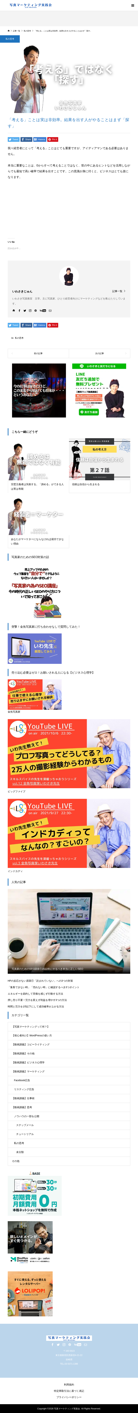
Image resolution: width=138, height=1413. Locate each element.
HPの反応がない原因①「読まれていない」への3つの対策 (40, 980)
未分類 (20, 1152)
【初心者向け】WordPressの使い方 (32, 1035)
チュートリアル (25, 1134)
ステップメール (25, 1125)
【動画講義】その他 (23, 1053)
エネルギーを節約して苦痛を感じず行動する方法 (35, 993)
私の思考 (10, 39)
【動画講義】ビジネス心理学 (28, 1062)
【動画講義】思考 (22, 1107)
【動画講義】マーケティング (28, 1071)
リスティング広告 (24, 1089)
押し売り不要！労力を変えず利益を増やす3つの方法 (37, 1000)
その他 (15, 1161)
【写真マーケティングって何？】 (31, 1026)
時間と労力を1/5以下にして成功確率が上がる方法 (36, 1006)
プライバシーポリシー (69, 1397)
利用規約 (69, 1384)
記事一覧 (117, 291)
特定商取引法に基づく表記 (69, 1390)
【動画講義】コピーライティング (31, 1044)
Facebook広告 (22, 1080)
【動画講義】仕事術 (23, 1098)
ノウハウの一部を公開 (26, 1116)
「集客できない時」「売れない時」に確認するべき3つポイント (44, 987)
